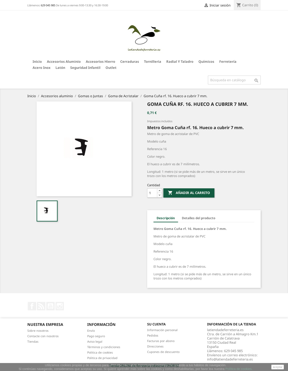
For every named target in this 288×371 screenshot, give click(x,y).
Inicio (37, 61)
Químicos (206, 61)
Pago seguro (96, 336)
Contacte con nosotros (43, 336)
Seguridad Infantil (85, 67)
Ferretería (227, 61)
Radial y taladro (179, 61)
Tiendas (32, 341)
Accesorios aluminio (64, 61)
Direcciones (155, 346)
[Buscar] (234, 80)
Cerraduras (129, 61)
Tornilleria (152, 61)
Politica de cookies (100, 352)
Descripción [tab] (166, 218)
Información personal (162, 330)
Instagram (59, 306)
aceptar (278, 367)
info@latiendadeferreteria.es (230, 359)
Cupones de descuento (163, 352)
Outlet (111, 67)
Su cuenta (156, 324)
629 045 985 (48, 5)
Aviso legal (94, 341)
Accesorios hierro (100, 61)
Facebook (32, 306)
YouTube (50, 306)
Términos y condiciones (103, 347)
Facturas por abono (160, 341)
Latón (60, 67)
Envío (91, 331)
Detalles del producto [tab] (198, 218)
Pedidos (152, 335)
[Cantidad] (152, 193)
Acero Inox (41, 67)
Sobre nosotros (38, 331)
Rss (41, 306)
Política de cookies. (238, 369)
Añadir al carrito (189, 193)
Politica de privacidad (102, 358)
